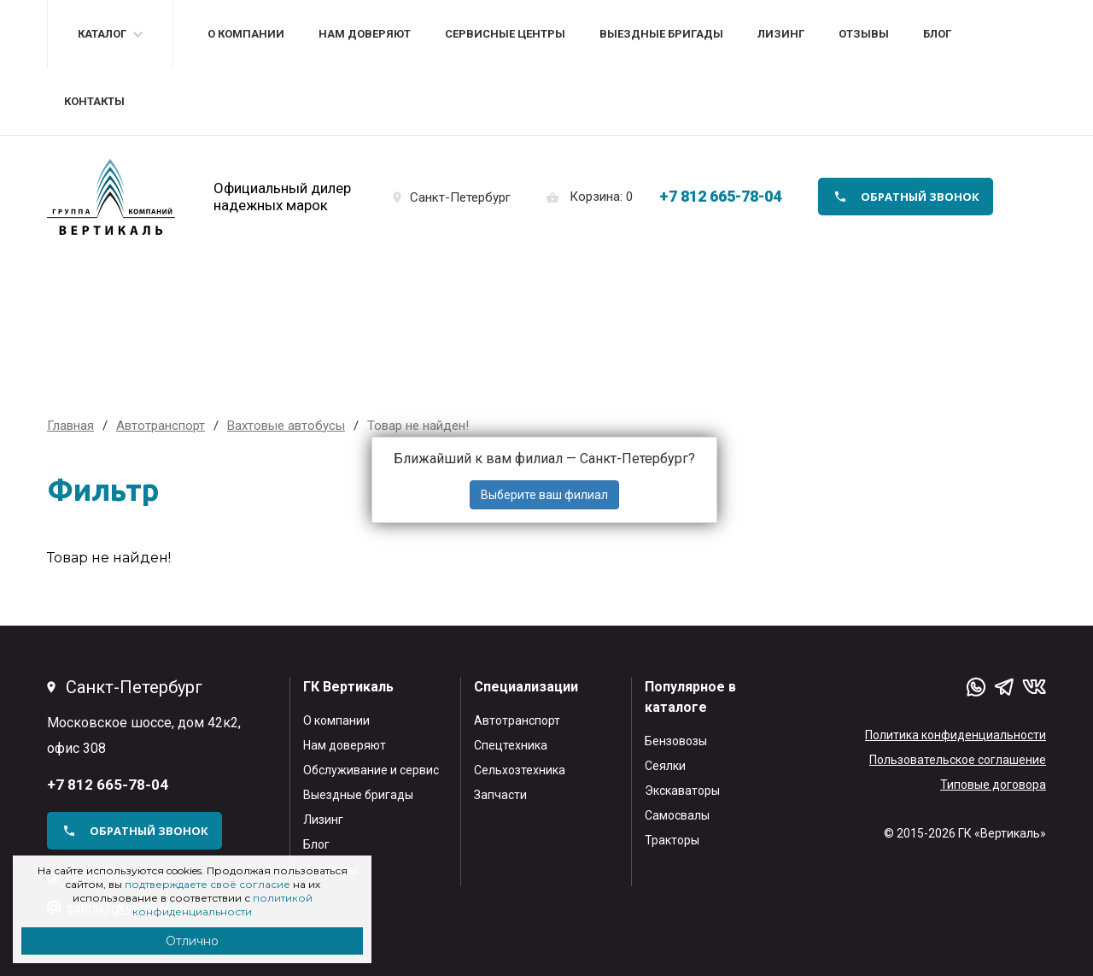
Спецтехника (510, 745)
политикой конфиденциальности (222, 904)
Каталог (102, 33)
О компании (245, 33)
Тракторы (672, 840)
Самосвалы (677, 815)
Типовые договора (993, 784)
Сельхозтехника (519, 770)
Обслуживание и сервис (371, 770)
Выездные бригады (661, 33)
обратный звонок (920, 196)
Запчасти (500, 795)
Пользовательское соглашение (957, 760)
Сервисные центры (505, 33)
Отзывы (864, 33)
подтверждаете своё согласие (207, 884)
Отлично (192, 941)
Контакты (94, 101)
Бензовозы (676, 741)
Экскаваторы (682, 790)
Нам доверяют (365, 33)
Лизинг (780, 33)
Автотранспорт (517, 720)
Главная (70, 425)
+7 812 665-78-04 (720, 196)
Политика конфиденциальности (955, 735)
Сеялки (665, 766)
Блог (937, 33)
